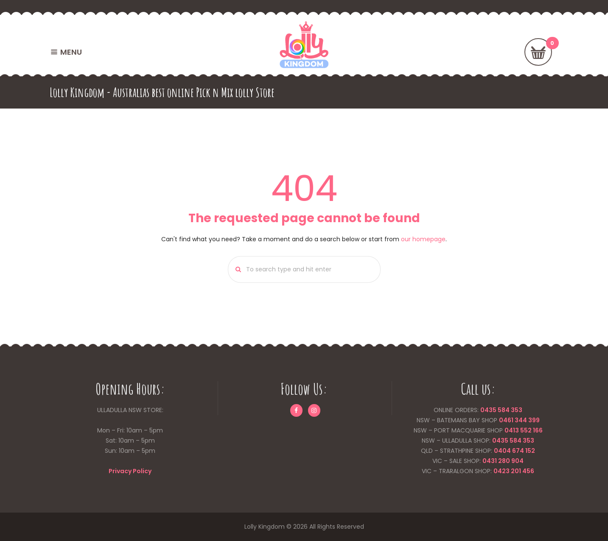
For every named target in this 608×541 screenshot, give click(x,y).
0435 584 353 (501, 410)
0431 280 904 (503, 461)
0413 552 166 (523, 430)
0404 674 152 (514, 450)
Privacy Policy (130, 471)
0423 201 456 (513, 471)
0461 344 (513, 420)
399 (533, 420)
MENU (71, 52)
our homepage (423, 239)
